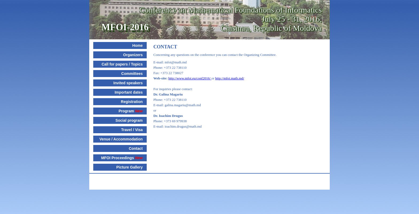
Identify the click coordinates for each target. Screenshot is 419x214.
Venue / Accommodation (121, 139)
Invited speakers (128, 83)
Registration (132, 102)
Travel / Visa (132, 130)
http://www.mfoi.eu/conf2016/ (189, 78)
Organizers (133, 55)
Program (131, 111)
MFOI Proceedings (122, 158)
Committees (132, 73)
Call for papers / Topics (122, 64)
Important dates (129, 92)
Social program (129, 120)
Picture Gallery (129, 167)
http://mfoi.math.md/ (229, 78)
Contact (136, 148)
